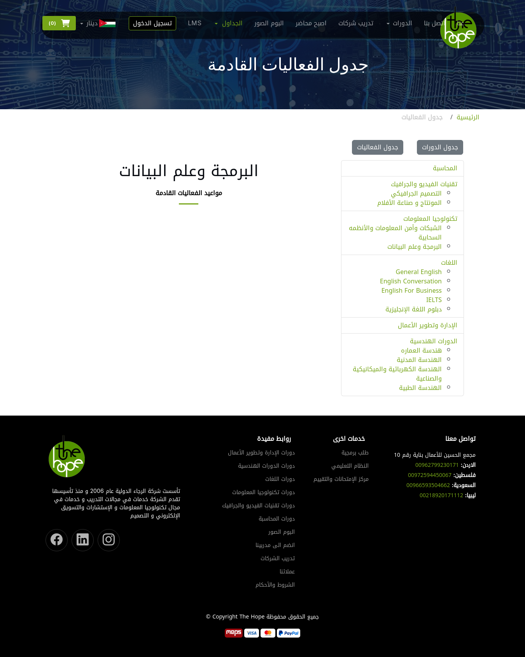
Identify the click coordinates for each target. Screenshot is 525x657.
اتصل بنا (434, 23)
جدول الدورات (440, 147)
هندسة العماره (421, 350)
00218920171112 (441, 495)
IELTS (434, 300)
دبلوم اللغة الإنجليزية (413, 309)
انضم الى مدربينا (275, 545)
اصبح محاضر (311, 23)
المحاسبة (445, 168)
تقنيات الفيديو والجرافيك (424, 184)
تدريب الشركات (278, 558)
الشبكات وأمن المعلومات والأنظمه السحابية (395, 232)
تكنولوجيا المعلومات (430, 219)
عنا (460, 23)
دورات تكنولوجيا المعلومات (263, 492)
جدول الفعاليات (377, 147)
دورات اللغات (280, 479)
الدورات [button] (402, 23)
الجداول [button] (232, 23)
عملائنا (287, 572)
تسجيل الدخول (152, 23)
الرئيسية (468, 117)
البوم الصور (269, 23)
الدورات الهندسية (433, 341)
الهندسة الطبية (420, 388)
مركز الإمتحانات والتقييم (341, 479)
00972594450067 (430, 475)
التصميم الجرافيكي (416, 193)
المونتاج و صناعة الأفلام (409, 203)
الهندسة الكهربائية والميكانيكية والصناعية (397, 373)
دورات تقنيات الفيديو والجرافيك (258, 505)
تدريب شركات (355, 23)
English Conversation (411, 281)
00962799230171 (437, 465)
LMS (194, 23)
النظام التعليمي (350, 466)
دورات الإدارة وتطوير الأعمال (261, 453)
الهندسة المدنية (419, 360)
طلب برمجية (355, 453)
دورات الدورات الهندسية (266, 466)
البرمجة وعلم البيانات (414, 247)
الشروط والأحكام (275, 585)
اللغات (449, 263)
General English (419, 272)
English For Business (412, 291)
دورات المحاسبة (277, 519)
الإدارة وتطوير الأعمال (427, 325)
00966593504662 (428, 485)
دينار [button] (101, 23)
